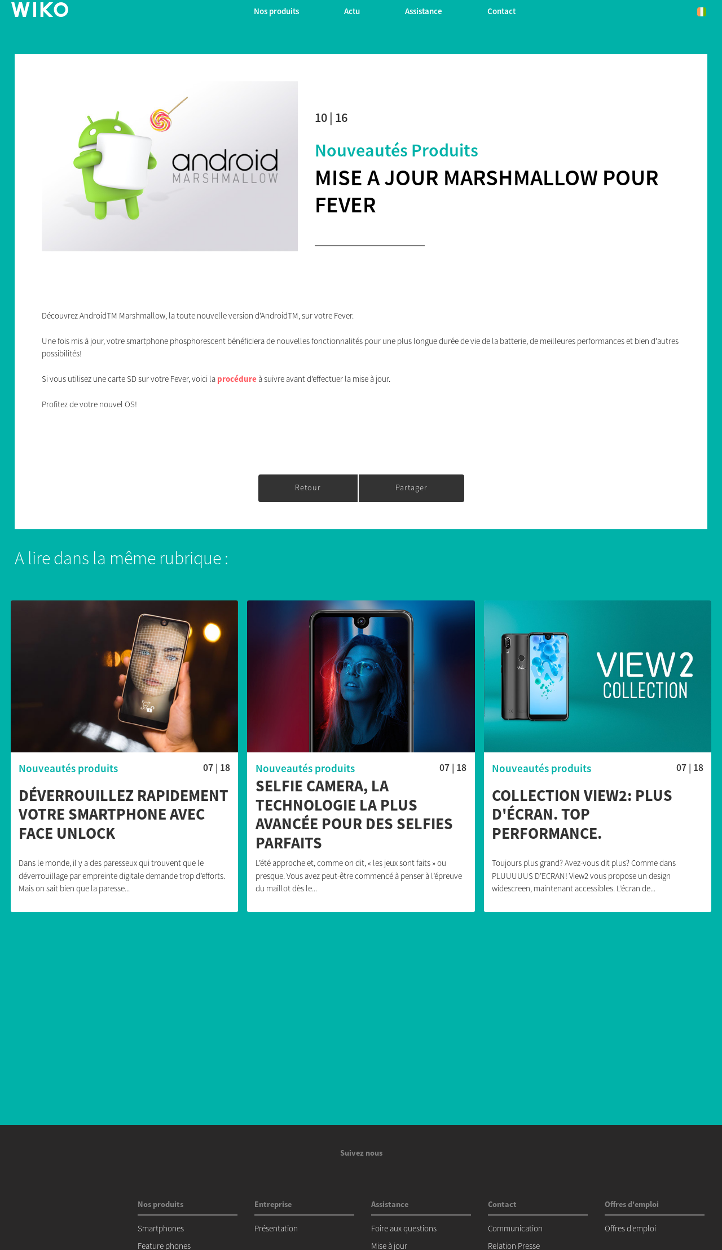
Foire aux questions (404, 1228)
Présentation (276, 1228)
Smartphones (161, 1228)
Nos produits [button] (276, 11)
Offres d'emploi (630, 1228)
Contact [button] (501, 11)
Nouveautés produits (396, 150)
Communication (515, 1228)
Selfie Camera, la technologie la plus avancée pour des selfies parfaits (354, 814)
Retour (308, 487)
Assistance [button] (423, 11)
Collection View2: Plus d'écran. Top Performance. (582, 814)
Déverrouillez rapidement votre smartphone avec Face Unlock (123, 814)
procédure (237, 378)
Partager (411, 487)
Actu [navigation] (352, 11)
